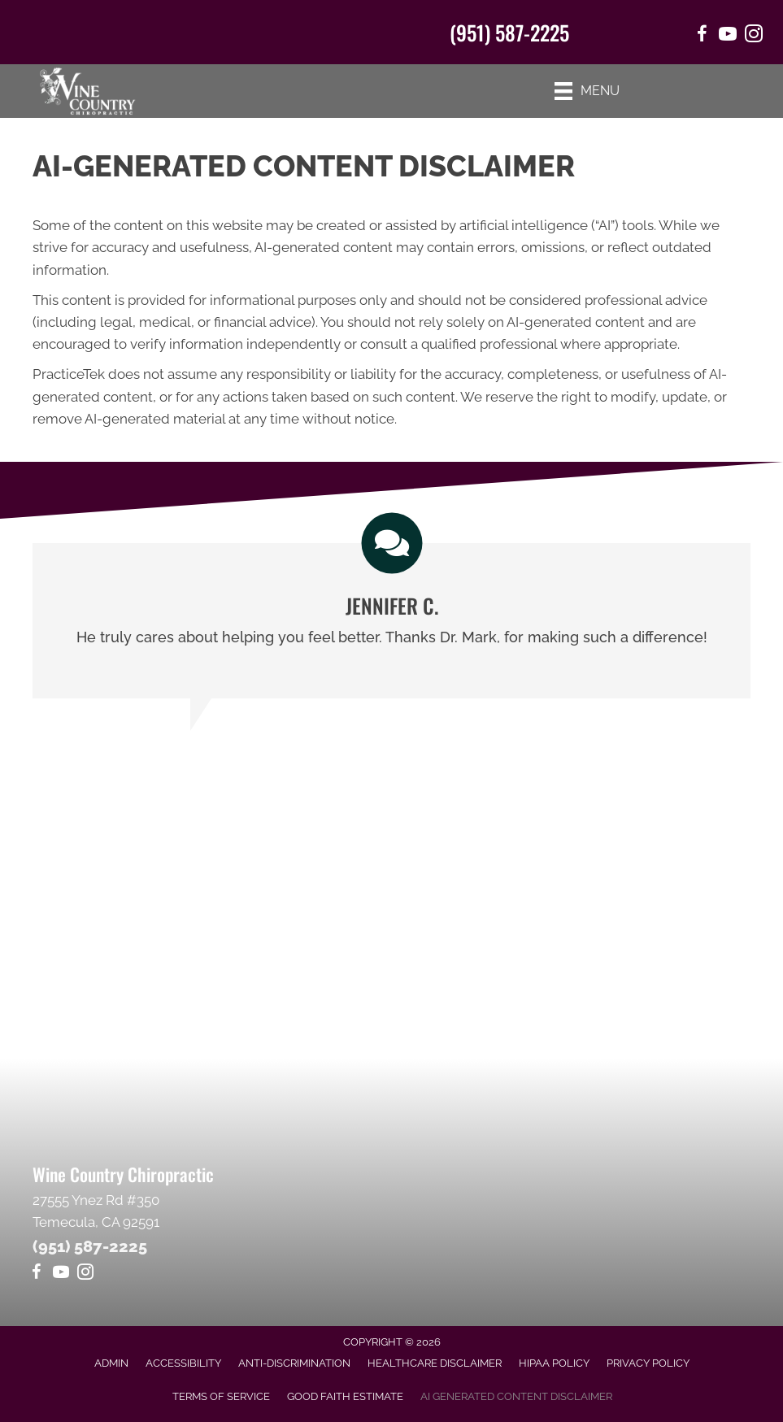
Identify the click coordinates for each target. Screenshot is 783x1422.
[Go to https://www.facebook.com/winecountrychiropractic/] (702, 36)
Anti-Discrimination (294, 1363)
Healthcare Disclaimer (435, 1363)
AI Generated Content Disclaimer (516, 1396)
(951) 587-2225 (509, 32)
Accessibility (183, 1363)
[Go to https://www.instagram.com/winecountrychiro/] (754, 36)
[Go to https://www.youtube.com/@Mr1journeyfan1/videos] (61, 1274)
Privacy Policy (648, 1363)
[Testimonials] (391, 620)
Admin (111, 1363)
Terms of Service (221, 1396)
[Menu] (587, 91)
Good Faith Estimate (345, 1396)
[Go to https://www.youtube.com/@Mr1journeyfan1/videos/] (728, 36)
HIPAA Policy (554, 1363)
